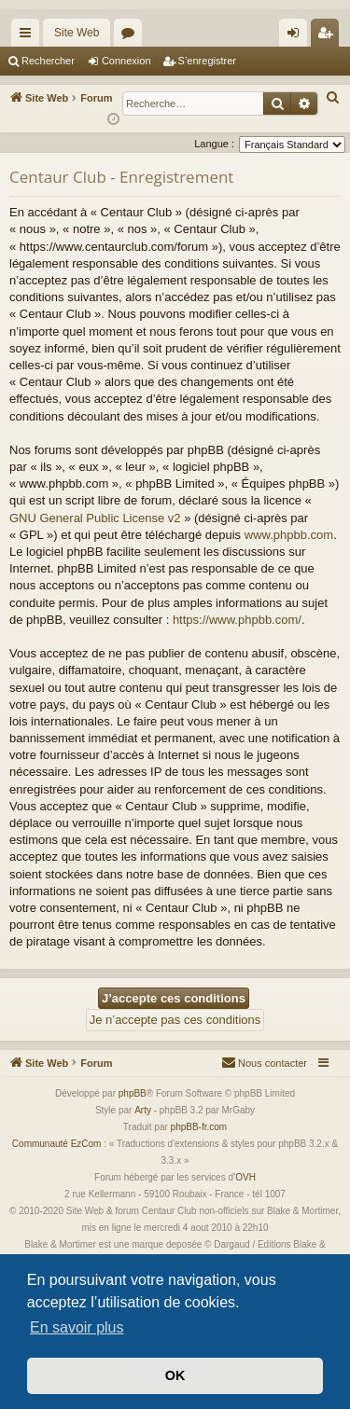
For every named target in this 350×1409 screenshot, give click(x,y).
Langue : (214, 143)
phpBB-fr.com (199, 1127)
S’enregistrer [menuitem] (329, 36)
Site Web (76, 32)
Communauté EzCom (57, 1144)
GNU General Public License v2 (95, 518)
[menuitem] (333, 98)
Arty (142, 1110)
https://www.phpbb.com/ (237, 620)
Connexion (126, 60)
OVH (245, 1177)
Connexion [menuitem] (297, 36)
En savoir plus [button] (77, 1327)
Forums (131, 36)
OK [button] (175, 1375)
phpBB (133, 1093)
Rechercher (48, 60)
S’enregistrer (207, 60)
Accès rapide (29, 36)
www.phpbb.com (289, 535)
